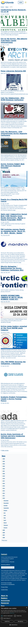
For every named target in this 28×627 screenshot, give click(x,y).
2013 (4, 490)
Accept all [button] (7, 621)
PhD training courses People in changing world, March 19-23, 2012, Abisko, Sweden (13, 231)
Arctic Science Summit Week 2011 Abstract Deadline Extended (12, 166)
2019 (4, 476)
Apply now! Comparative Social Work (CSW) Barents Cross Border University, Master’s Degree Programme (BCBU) (14, 217)
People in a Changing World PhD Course (14, 200)
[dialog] (14, 616)
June (5, 515)
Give (20, 2)
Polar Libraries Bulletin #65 (13, 71)
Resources (5, 603)
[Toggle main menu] (25, 2)
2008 (4, 532)
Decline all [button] (20, 621)
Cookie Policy (4, 589)
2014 (4, 488)
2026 (4, 458)
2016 (4, 483)
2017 (4, 481)
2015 (4, 485)
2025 (4, 461)
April (5, 520)
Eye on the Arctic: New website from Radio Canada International (14, 40)
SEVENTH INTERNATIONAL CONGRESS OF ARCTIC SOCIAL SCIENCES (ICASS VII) (12, 297)
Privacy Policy (4, 587)
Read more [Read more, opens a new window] (12, 613)
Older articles (5, 450)
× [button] (26, 607)
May (5, 517)
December (6, 500)
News (7, 7)
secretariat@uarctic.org (7, 567)
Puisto (10, 582)
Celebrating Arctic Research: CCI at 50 (13, 10)
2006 (4, 537)
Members (4, 598)
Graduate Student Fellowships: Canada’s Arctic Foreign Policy (14, 399)
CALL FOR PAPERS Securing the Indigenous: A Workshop (13, 362)
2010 (4, 498)
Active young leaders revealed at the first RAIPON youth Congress (14, 328)
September (6, 508)
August (5, 510)
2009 (4, 530)
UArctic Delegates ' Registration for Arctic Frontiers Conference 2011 (12, 268)
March (5, 522)
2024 (4, 463)
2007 (4, 535)
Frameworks (11, 584)
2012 (4, 493)
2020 (4, 473)
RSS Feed (4, 540)
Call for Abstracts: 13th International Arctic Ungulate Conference (14, 133)
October (5, 505)
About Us (4, 596)
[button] (14, 624)
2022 (4, 468)
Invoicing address (5, 564)
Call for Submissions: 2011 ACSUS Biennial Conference (12, 99)
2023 (4, 466)
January (5, 527)
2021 (4, 471)
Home (2, 7)
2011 (4, 495)
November (6, 503)
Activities (5, 600)
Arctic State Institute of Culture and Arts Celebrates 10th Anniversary (13, 436)
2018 (4, 478)
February (6, 525)
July (4, 513)
